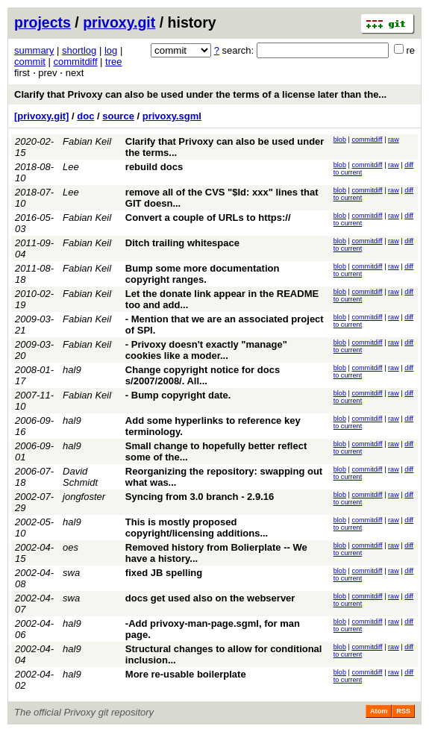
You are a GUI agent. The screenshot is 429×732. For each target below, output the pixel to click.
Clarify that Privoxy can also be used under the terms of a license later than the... (200, 94)
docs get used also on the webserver (210, 598)
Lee (71, 166)
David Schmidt (80, 477)
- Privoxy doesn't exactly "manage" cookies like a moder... (206, 350)
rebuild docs (154, 166)
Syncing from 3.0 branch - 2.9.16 (199, 496)
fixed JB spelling (163, 572)
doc (85, 116)
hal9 (72, 369)
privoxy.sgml (172, 116)
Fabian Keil (87, 141)
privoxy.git (119, 22)
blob (340, 139)
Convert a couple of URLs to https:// (208, 217)
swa (71, 572)
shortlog (79, 50)
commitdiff (76, 61)
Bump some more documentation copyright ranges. (202, 274)
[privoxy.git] (41, 116)
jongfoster (84, 496)
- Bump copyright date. (178, 395)
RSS (403, 711)
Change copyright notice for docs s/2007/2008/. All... (202, 375)
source (118, 116)
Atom (378, 711)
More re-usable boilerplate (185, 674)
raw (393, 139)
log (110, 50)
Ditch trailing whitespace (182, 242)
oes (70, 547)
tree (113, 61)
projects (42, 22)
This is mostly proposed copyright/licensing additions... (196, 527)
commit (30, 61)
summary (34, 50)
